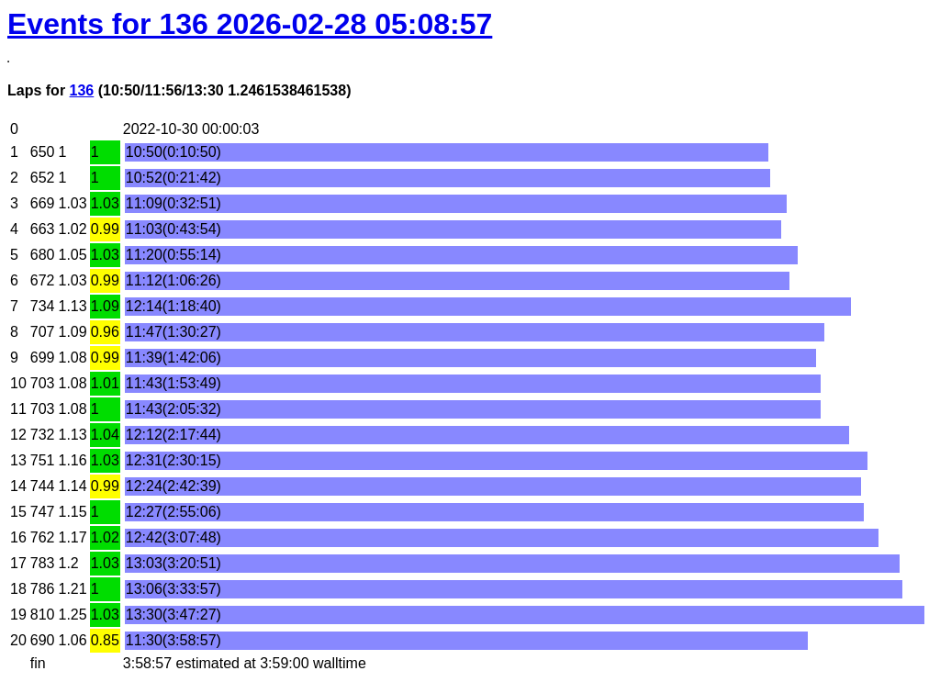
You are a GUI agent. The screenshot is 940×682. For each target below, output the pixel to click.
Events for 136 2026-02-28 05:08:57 (249, 23)
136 (82, 90)
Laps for (38, 90)
